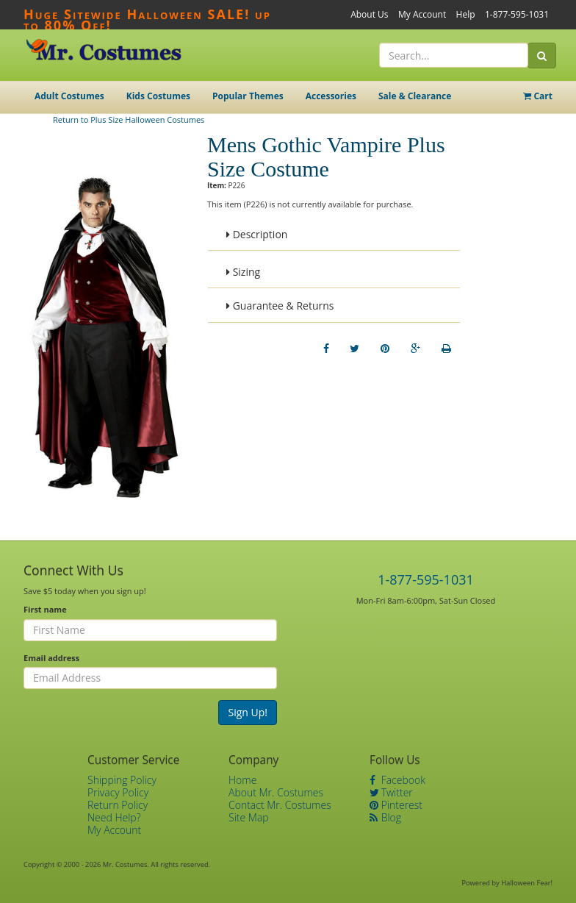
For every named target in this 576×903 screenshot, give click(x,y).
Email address (51, 657)
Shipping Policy (121, 780)
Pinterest (396, 805)
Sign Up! (247, 712)
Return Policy (117, 805)
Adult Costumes (69, 96)
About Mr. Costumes (275, 792)
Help (465, 14)
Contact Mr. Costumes (279, 805)
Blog (385, 817)
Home (242, 780)
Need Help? (114, 817)
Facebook (397, 780)
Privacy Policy (117, 792)
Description (256, 234)
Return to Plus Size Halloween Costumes (128, 119)
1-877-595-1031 (517, 14)
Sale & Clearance (414, 96)
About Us (369, 14)
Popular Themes (248, 96)
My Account (422, 14)
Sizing (243, 272)
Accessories (331, 96)
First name (45, 609)
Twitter (391, 792)
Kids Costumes (158, 96)
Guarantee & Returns (280, 306)
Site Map (248, 817)
